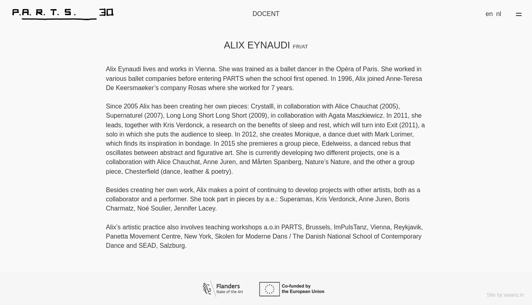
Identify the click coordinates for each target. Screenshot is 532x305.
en (489, 13)
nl (498, 13)
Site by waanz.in (505, 295)
